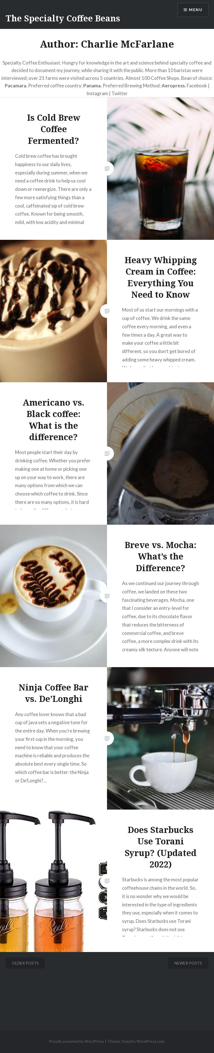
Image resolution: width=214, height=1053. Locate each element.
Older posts (25, 963)
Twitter (119, 93)
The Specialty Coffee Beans (63, 18)
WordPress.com (150, 1041)
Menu (195, 10)
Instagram (97, 93)
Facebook (197, 85)
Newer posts (188, 963)
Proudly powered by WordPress (76, 1041)
